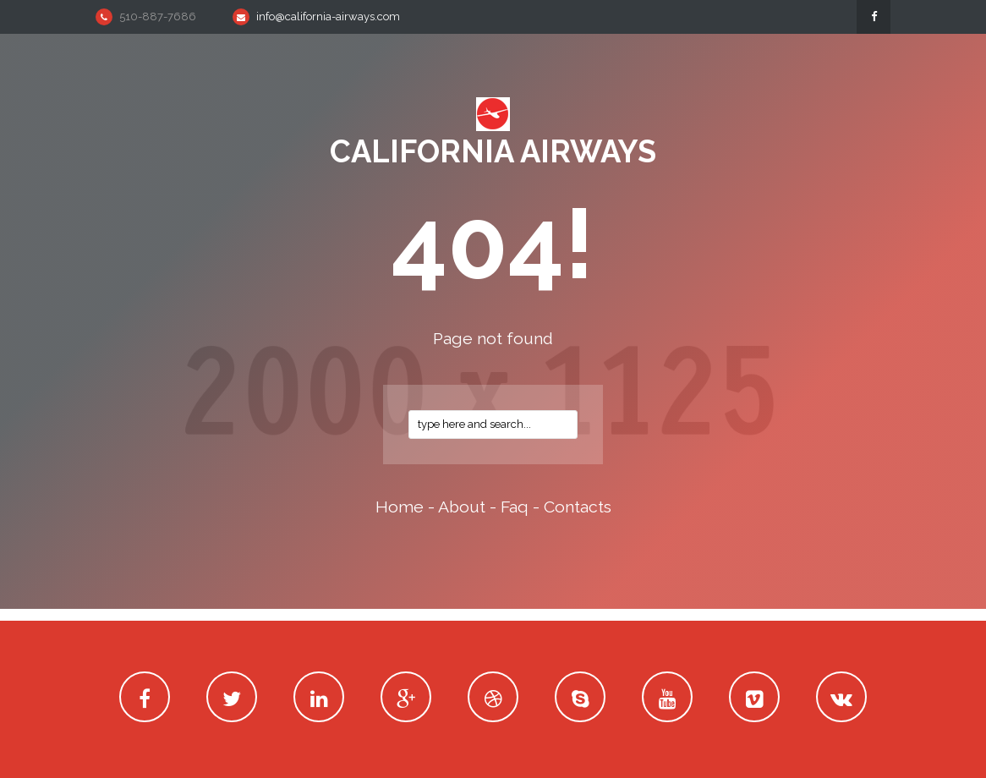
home (399, 507)
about (461, 507)
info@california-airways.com (328, 16)
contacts (577, 507)
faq (515, 507)
